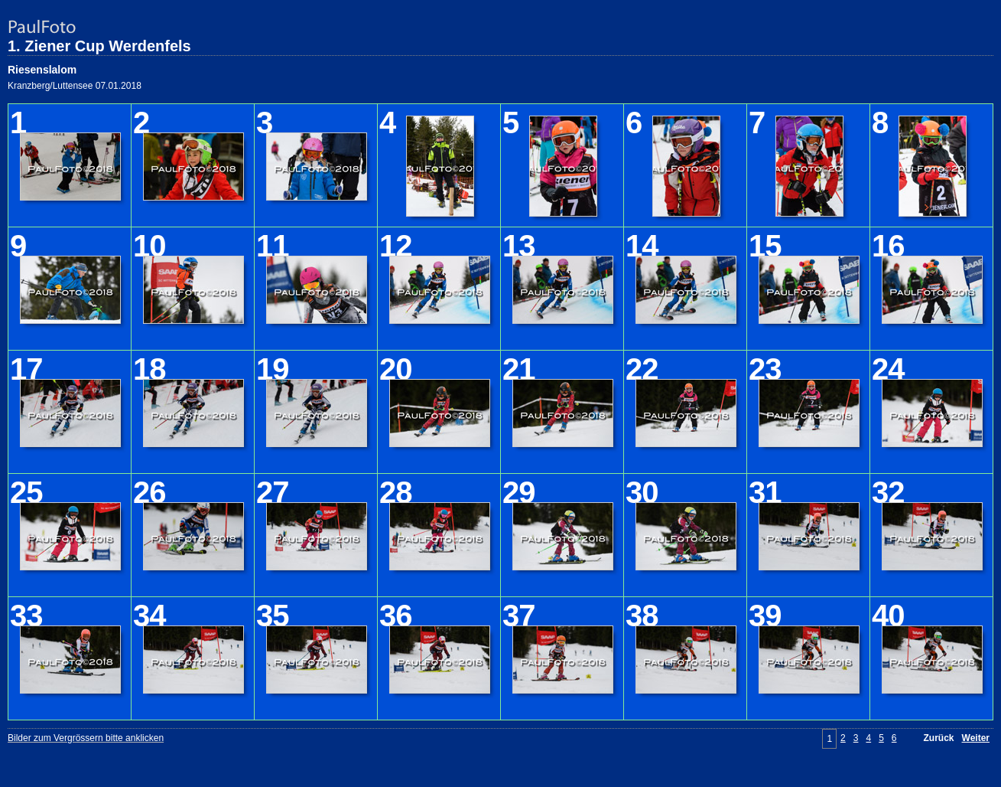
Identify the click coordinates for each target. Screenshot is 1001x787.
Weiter (976, 738)
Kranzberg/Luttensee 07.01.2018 (74, 85)
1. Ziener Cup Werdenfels (99, 46)
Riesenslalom (42, 70)
